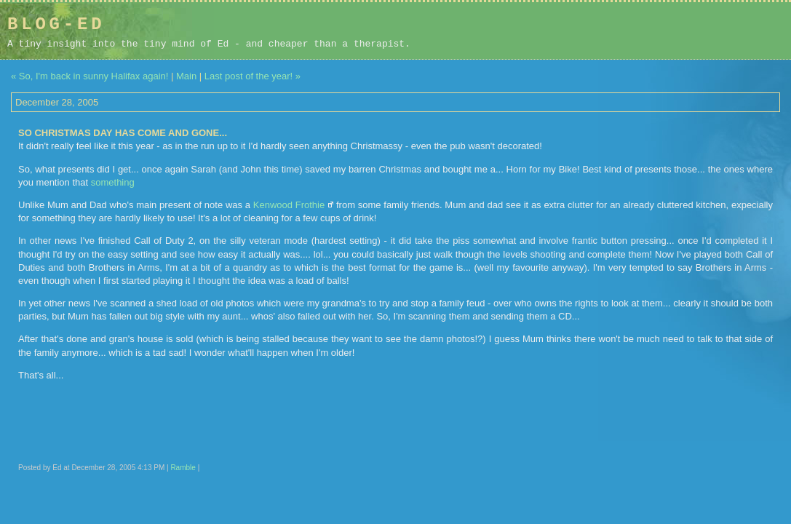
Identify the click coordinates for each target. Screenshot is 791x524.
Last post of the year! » (252, 76)
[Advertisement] (691, 30)
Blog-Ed (56, 24)
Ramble (182, 468)
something (113, 182)
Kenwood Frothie (289, 204)
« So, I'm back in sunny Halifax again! (89, 76)
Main (186, 76)
